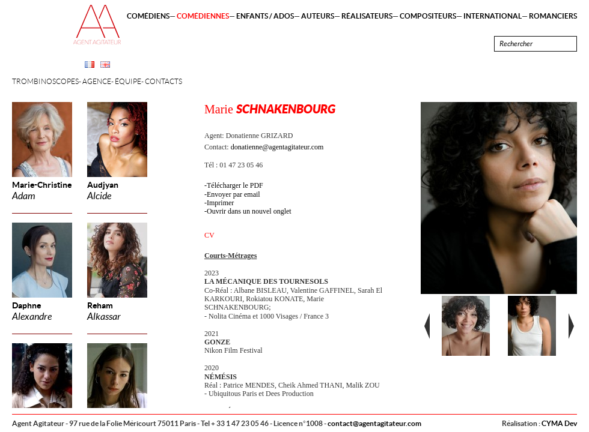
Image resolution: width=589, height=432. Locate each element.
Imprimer (220, 203)
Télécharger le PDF (235, 185)
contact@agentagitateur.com (374, 423)
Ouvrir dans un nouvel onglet (249, 211)
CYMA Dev (559, 423)
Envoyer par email (233, 194)
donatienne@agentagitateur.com (277, 147)
